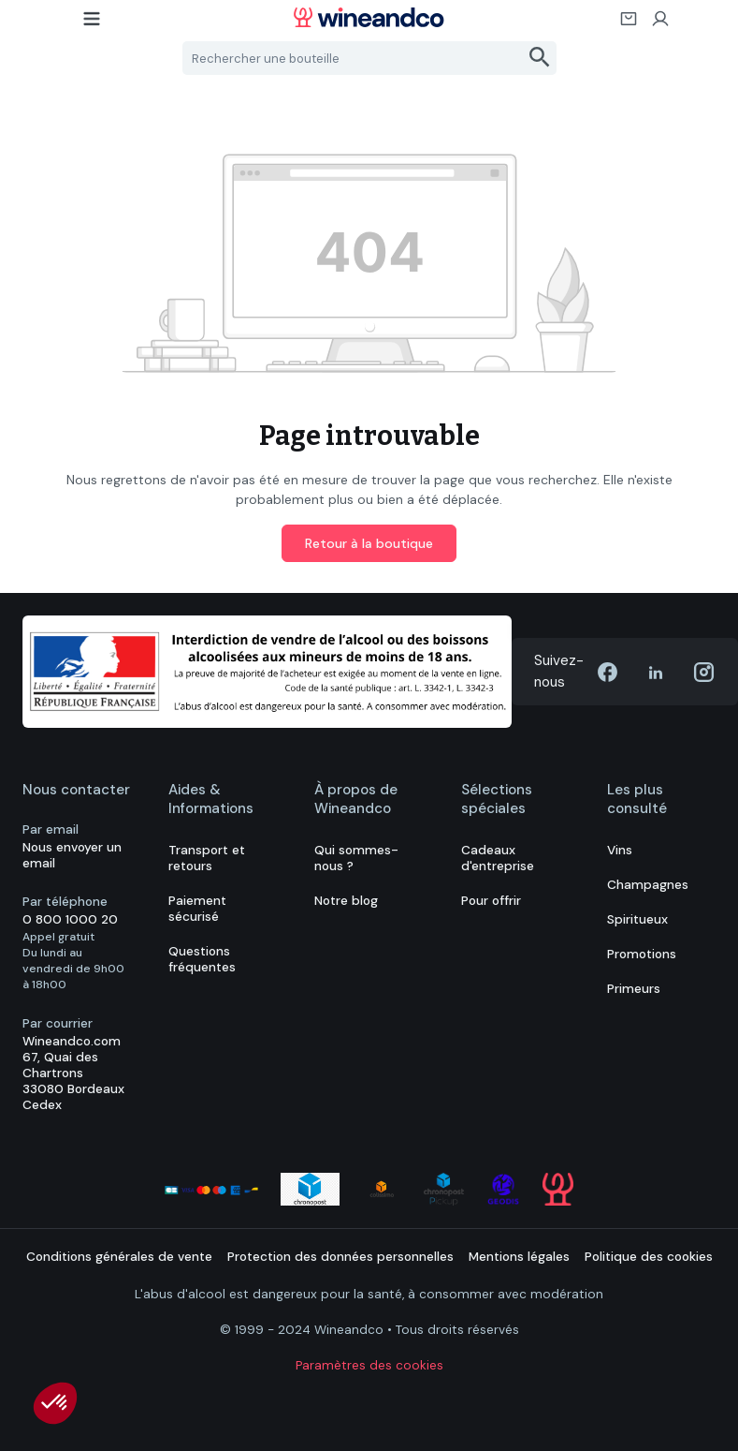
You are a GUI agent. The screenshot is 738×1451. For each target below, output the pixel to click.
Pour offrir (491, 901)
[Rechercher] (540, 58)
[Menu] (92, 24)
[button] (55, 1403)
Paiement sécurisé (197, 909)
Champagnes (647, 885)
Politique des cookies (649, 1257)
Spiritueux (637, 919)
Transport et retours (206, 858)
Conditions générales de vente (119, 1257)
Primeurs (633, 989)
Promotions (641, 954)
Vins (619, 850)
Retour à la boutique (369, 543)
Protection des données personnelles (340, 1257)
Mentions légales (519, 1257)
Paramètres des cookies (369, 1365)
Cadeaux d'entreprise (497, 858)
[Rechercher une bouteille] (353, 58)
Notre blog (346, 901)
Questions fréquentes (202, 959)
